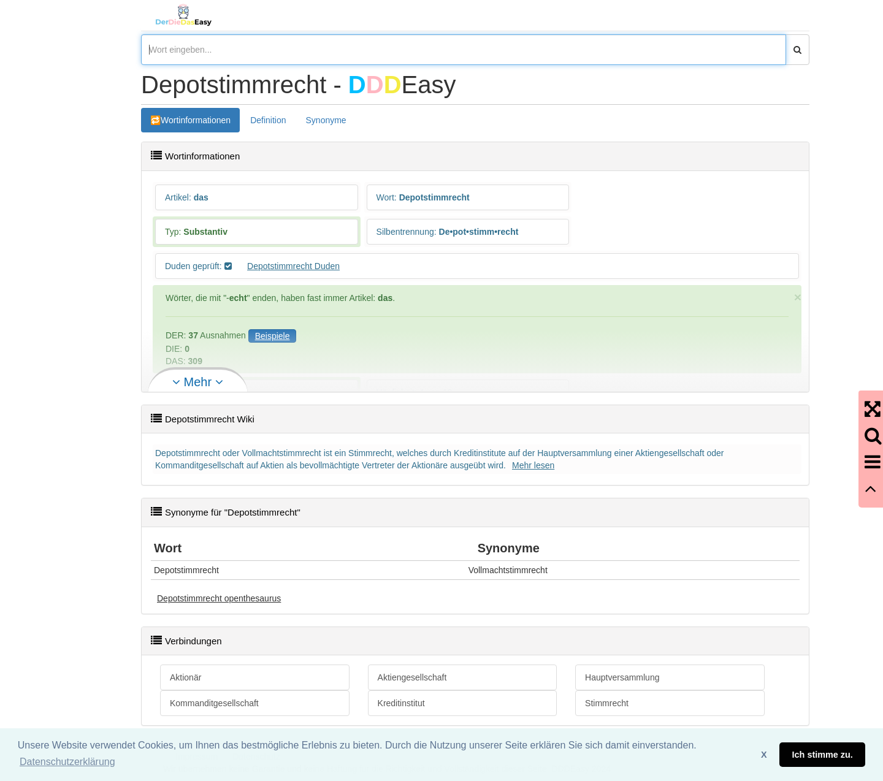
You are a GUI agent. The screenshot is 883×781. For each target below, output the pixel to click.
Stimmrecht (607, 703)
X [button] (764, 755)
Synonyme (326, 120)
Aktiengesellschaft (412, 677)
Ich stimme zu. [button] (822, 755)
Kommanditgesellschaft (214, 703)
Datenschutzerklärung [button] (67, 761)
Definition (268, 120)
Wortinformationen (196, 120)
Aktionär (185, 677)
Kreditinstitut (401, 703)
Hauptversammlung (622, 677)
